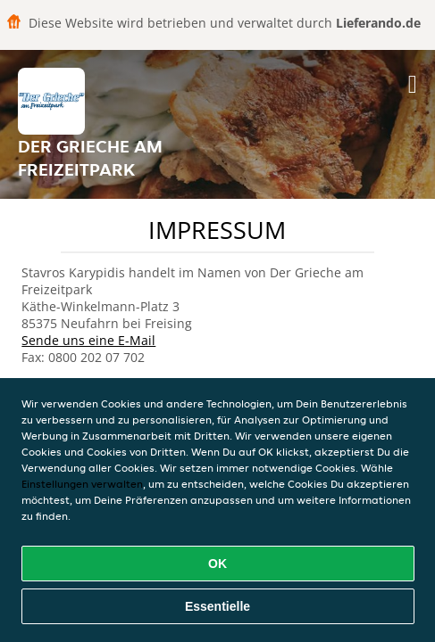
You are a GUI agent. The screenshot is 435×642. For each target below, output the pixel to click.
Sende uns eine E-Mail (88, 340)
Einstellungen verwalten (82, 483)
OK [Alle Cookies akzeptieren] (217, 563)
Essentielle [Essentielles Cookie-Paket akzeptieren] (217, 606)
